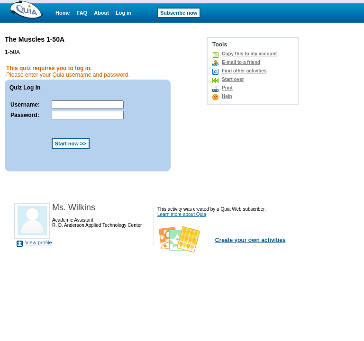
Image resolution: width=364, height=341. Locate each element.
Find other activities (244, 70)
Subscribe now (178, 13)
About (101, 13)
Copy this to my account (249, 53)
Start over (233, 79)
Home (62, 13)
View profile (38, 242)
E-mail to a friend (241, 62)
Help (227, 96)
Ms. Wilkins (73, 207)
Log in (123, 13)
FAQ (82, 13)
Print (227, 87)
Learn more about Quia (181, 214)
